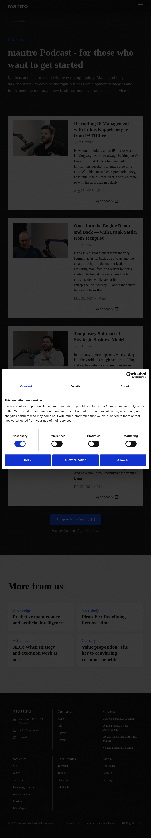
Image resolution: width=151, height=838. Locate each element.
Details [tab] (75, 386)
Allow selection (76, 460)
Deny (27, 460)
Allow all (123, 460)
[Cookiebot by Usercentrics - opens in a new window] (129, 375)
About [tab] (125, 386)
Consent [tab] (26, 386)
